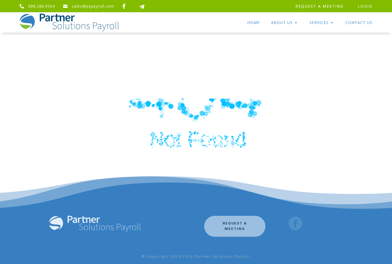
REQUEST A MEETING (319, 6)
